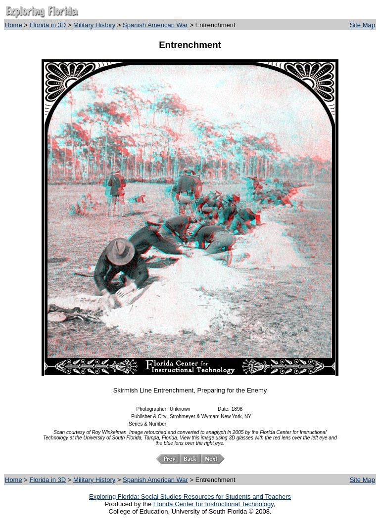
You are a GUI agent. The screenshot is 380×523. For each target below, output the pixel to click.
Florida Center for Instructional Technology (213, 504)
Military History (94, 25)
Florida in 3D (48, 25)
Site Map (362, 25)
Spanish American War (155, 25)
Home (13, 25)
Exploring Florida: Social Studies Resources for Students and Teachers (190, 496)
